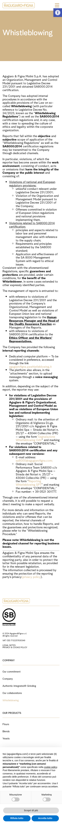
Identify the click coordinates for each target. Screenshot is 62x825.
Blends (6, 731)
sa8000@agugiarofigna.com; (34, 460)
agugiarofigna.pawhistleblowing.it (30, 366)
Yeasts (6, 738)
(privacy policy (31, 576)
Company (7, 678)
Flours (5, 724)
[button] (57, 12)
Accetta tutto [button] (45, 818)
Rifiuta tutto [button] (16, 818)
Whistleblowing (10, 700)
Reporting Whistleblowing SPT (28, 482)
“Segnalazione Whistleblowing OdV (35, 438)
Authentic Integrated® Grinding (19, 685)
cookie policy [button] (50, 767)
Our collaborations (12, 692)
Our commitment (11, 671)
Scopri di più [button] (31, 810)
